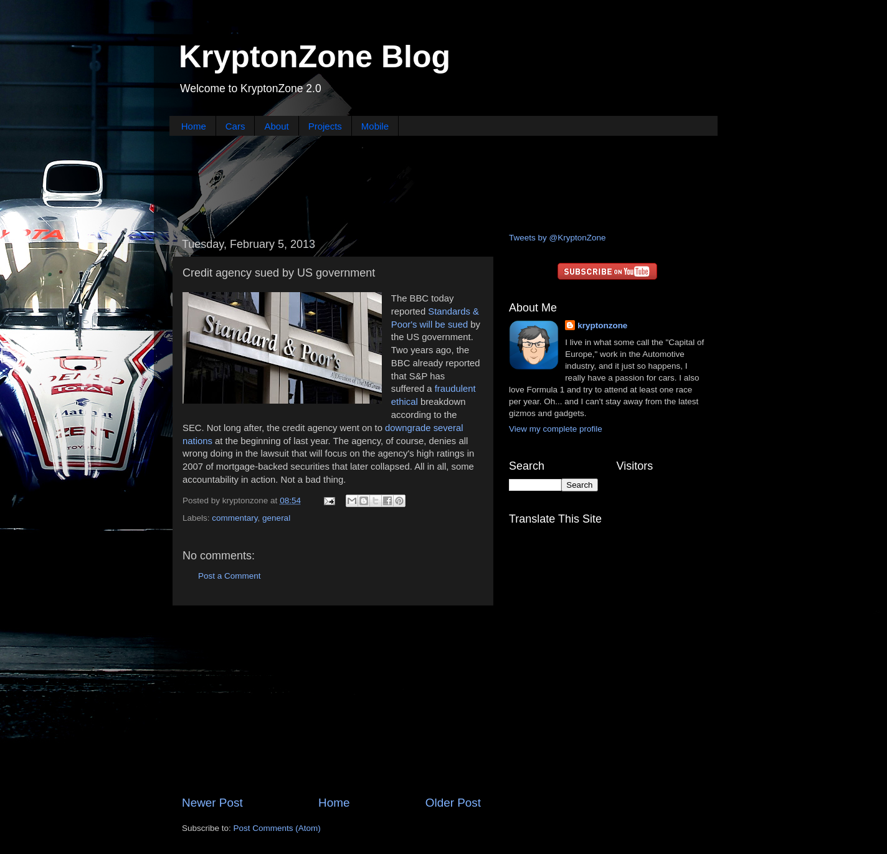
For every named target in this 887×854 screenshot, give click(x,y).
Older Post (453, 802)
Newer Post (212, 802)
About (276, 126)
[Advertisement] (443, 182)
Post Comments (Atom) (277, 828)
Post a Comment (229, 576)
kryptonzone (602, 325)
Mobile (375, 126)
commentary (234, 518)
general (276, 518)
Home (193, 126)
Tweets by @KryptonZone (557, 237)
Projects (325, 126)
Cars (235, 126)
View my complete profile (555, 429)
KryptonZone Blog (314, 56)
